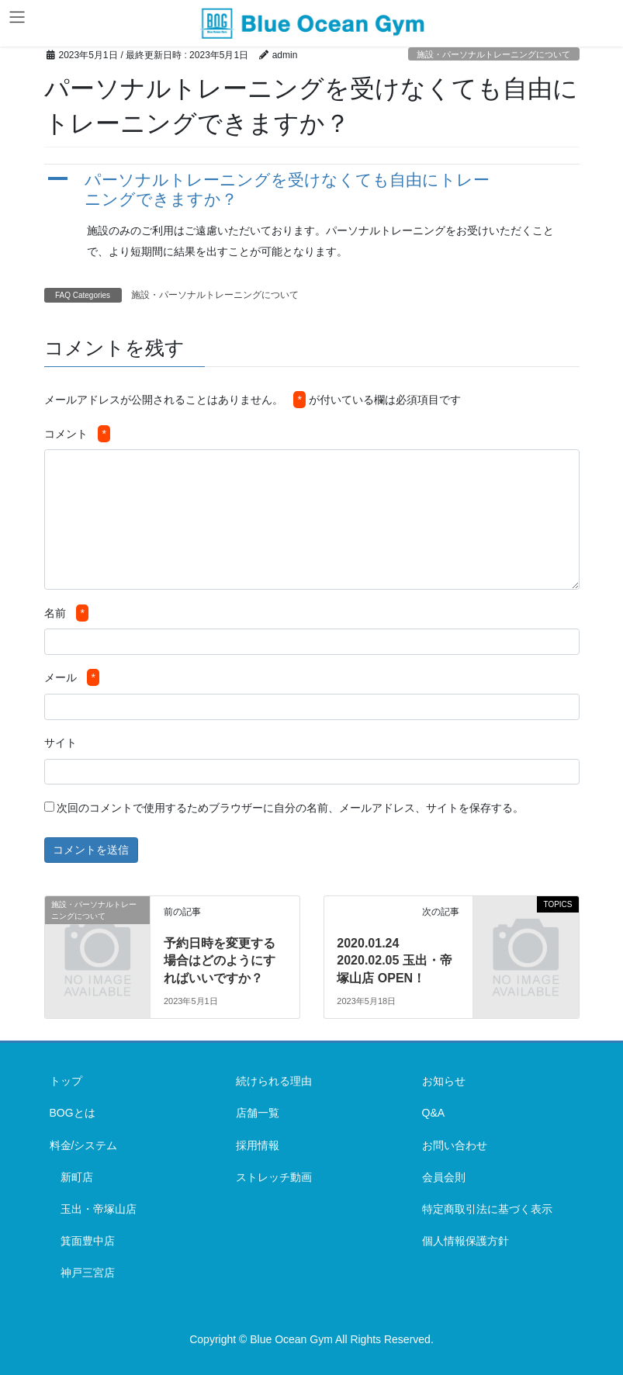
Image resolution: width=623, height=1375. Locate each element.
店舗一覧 (257, 1113)
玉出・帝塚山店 (99, 1209)
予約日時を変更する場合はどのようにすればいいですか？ (219, 961)
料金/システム (84, 1145)
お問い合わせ (454, 1145)
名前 (66, 613)
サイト (60, 742)
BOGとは (72, 1113)
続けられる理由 (274, 1081)
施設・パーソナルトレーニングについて (493, 54)
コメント (77, 433)
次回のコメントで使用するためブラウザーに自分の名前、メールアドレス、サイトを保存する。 (290, 808)
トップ (66, 1081)
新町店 (77, 1177)
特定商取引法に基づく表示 (487, 1209)
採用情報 (257, 1145)
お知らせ (444, 1081)
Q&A (433, 1113)
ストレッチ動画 (274, 1177)
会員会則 (444, 1177)
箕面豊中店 (88, 1241)
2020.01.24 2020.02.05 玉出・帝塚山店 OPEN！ (394, 961)
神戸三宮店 (88, 1272)
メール (71, 677)
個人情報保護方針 (465, 1241)
